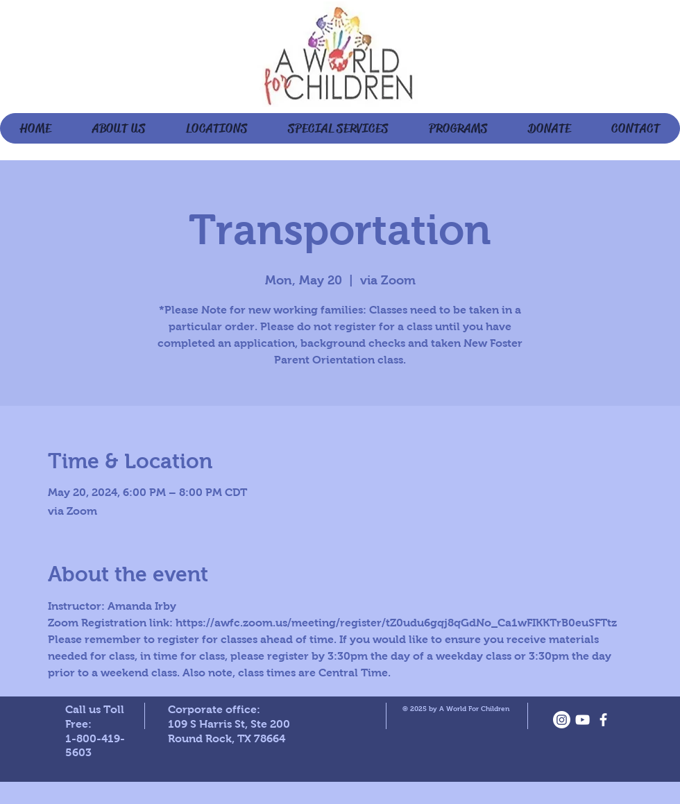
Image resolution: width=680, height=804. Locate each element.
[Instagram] (561, 719)
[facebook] (603, 719)
